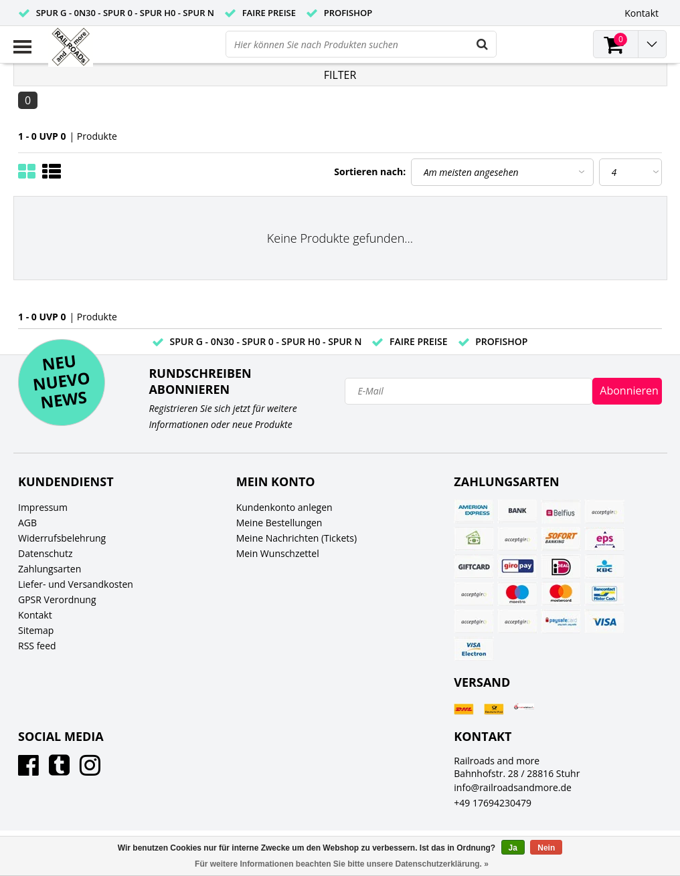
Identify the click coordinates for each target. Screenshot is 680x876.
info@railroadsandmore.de (513, 787)
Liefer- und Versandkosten (75, 584)
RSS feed (37, 645)
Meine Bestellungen (279, 522)
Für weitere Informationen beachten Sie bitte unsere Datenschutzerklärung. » (342, 864)
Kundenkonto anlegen (284, 507)
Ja (513, 848)
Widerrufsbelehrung (62, 538)
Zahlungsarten (49, 568)
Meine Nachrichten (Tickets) (296, 538)
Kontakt (35, 615)
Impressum (43, 507)
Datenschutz (45, 553)
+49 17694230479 (492, 802)
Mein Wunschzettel (277, 553)
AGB (27, 522)
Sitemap (36, 630)
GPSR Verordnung (57, 599)
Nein (546, 848)
